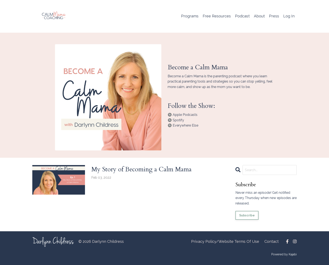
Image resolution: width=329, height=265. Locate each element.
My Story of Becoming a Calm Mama (141, 169)
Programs (189, 16)
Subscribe (247, 215)
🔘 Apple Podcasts (182, 115)
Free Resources (217, 16)
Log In (289, 16)
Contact (271, 241)
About (259, 16)
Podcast (242, 16)
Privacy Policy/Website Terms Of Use (225, 241)
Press (274, 16)
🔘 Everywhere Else (183, 125)
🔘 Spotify (176, 120)
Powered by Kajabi (284, 254)
